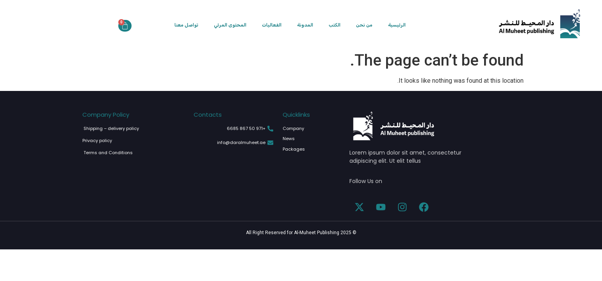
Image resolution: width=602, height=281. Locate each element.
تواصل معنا (186, 25)
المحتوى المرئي (230, 25)
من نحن (364, 25)
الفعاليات (271, 25)
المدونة (305, 25)
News (289, 138)
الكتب (334, 25)
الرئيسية (397, 25)
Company (293, 128)
